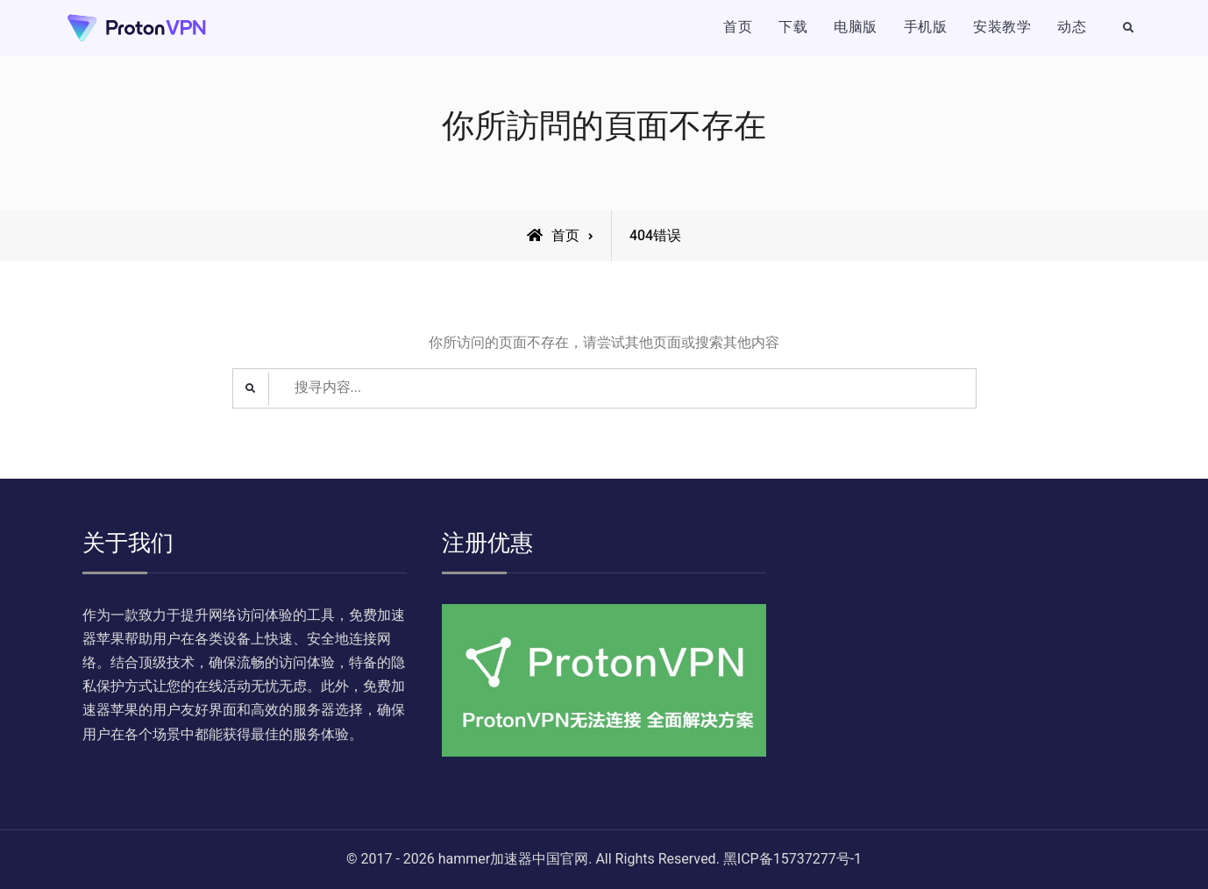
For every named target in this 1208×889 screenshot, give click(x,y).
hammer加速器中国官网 (513, 859)
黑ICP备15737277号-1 (792, 859)
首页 (737, 27)
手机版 (926, 27)
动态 (1071, 27)
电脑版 (856, 27)
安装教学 (1002, 27)
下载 (792, 27)
